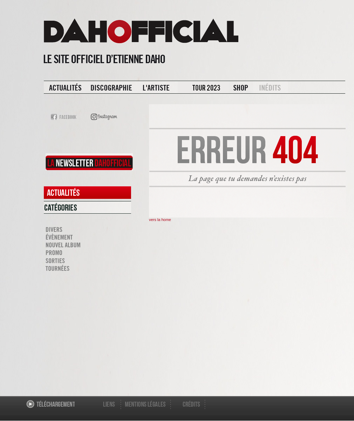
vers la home (160, 220)
